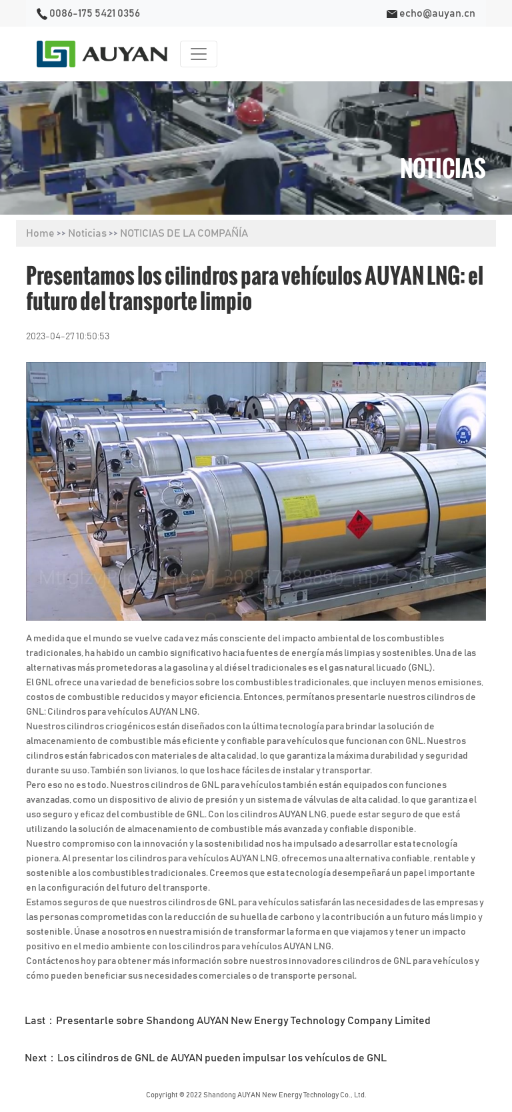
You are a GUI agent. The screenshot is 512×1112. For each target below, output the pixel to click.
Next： (206, 1058)
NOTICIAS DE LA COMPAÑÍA (184, 233)
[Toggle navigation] (198, 54)
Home (40, 233)
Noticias (87, 233)
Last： (228, 1021)
